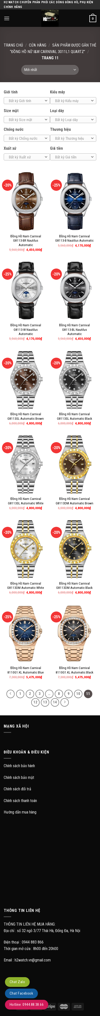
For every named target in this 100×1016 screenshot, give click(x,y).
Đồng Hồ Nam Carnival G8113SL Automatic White (26, 501)
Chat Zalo (17, 982)
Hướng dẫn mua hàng (20, 812)
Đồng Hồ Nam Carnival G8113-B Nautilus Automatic (74, 238)
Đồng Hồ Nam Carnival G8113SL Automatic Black (74, 416)
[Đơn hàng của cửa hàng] (50, 70)
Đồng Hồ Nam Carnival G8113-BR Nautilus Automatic (25, 240)
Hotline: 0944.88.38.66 (27, 1004)
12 (35, 702)
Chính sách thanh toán (20, 800)
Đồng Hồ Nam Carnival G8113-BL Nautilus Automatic (74, 329)
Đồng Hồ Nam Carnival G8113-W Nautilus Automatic (25, 329)
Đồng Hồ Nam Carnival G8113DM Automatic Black (74, 585)
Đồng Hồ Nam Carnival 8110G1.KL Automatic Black (74, 670)
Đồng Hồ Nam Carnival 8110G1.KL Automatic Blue (25, 670)
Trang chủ (13, 45)
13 (45, 702)
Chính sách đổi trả (17, 789)
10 (78, 693)
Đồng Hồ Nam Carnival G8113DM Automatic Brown (74, 501)
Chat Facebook (21, 993)
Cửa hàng (37, 45)
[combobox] (27, 100)
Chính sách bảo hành (19, 765)
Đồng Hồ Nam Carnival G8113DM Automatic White (25, 585)
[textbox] (26, 100)
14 (55, 702)
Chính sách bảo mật (19, 777)
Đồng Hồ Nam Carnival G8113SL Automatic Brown (25, 416)
